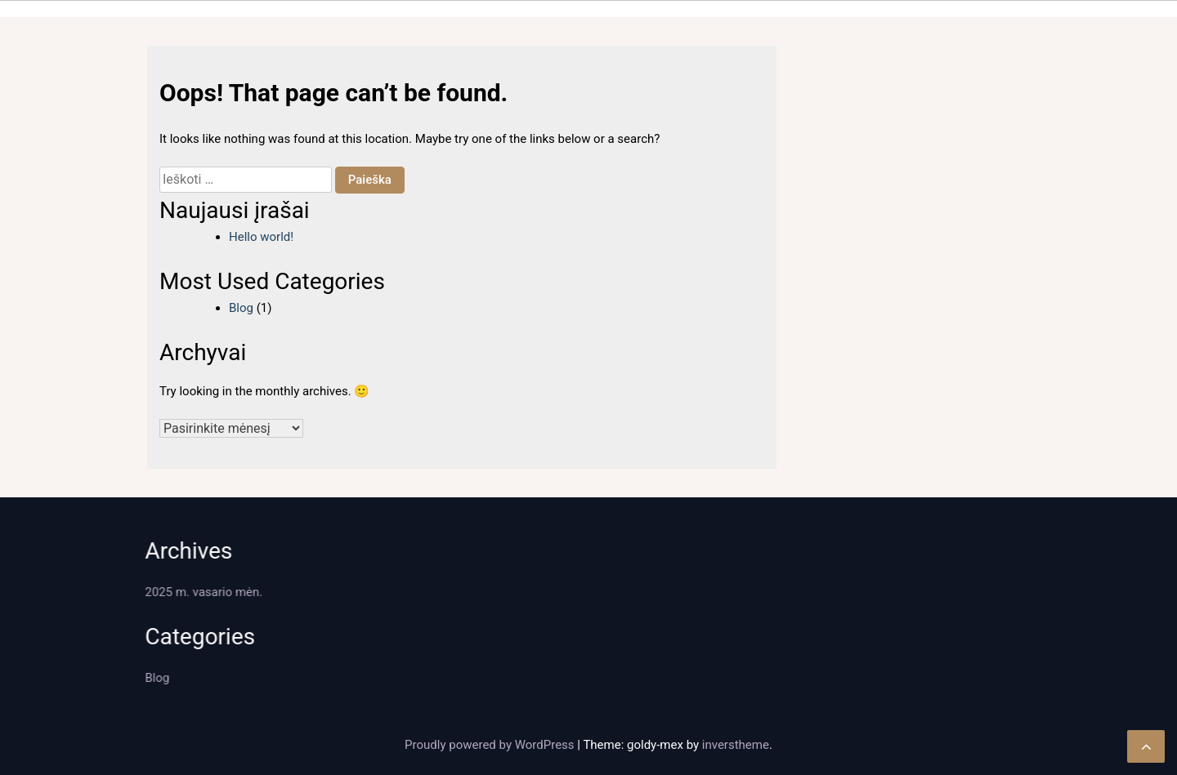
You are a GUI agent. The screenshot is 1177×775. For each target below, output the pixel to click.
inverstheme (735, 744)
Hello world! (261, 236)
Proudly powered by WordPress (491, 744)
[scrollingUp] (1146, 746)
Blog (241, 308)
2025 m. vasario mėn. (201, 592)
